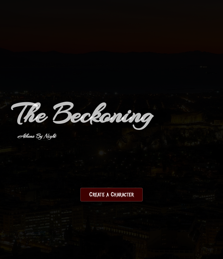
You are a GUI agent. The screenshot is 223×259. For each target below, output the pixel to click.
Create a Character (111, 194)
